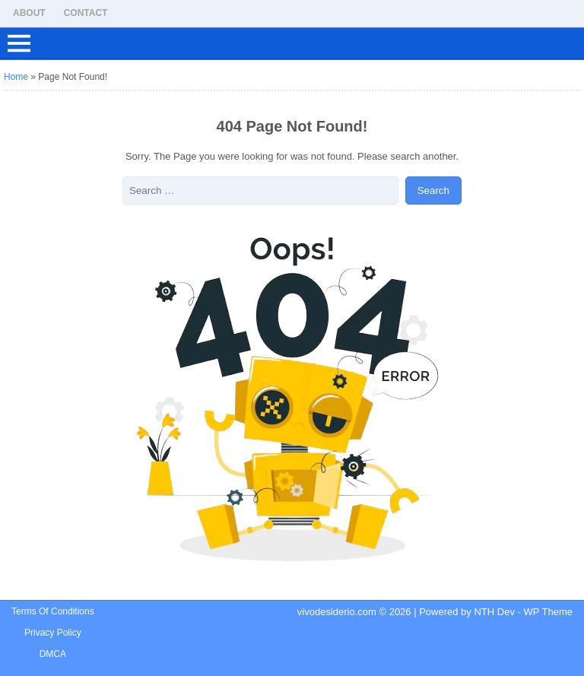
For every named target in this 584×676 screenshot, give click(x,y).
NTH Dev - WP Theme (523, 611)
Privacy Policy (52, 632)
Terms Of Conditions (52, 611)
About (29, 13)
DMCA (53, 654)
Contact (86, 13)
